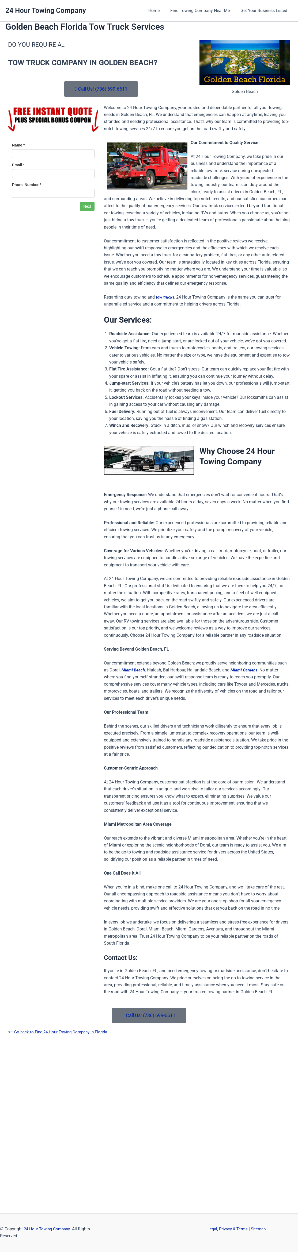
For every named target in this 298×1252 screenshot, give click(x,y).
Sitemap (261, 1228)
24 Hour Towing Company (45, 10)
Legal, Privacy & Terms (229, 1228)
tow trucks (165, 297)
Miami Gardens (245, 670)
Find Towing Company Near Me (203, 10)
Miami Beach (134, 670)
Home (159, 10)
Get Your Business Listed (265, 10)
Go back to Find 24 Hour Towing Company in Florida (63, 1031)
